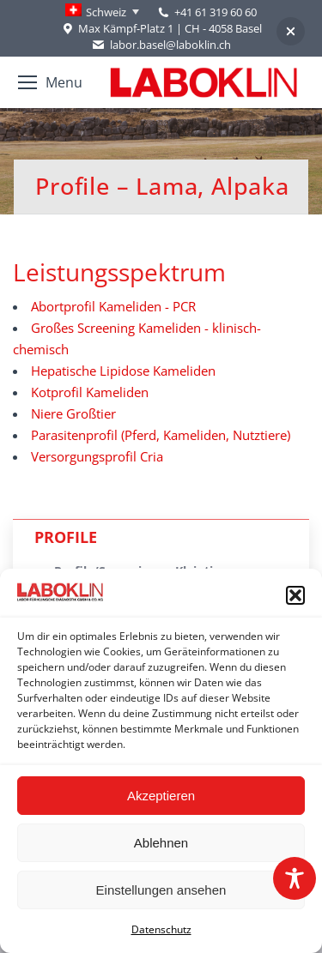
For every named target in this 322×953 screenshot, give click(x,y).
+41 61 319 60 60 (215, 12)
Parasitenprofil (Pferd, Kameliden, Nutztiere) (160, 434)
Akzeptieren (161, 795)
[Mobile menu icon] (50, 82)
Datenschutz (161, 929)
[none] (102, 12)
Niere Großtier (73, 413)
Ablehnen (161, 842)
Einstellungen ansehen (161, 890)
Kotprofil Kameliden (90, 392)
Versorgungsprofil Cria (97, 456)
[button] (295, 595)
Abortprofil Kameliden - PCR (113, 306)
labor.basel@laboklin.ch (160, 45)
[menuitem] (102, 12)
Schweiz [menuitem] (106, 12)
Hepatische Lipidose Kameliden (123, 370)
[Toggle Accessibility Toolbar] (294, 878)
